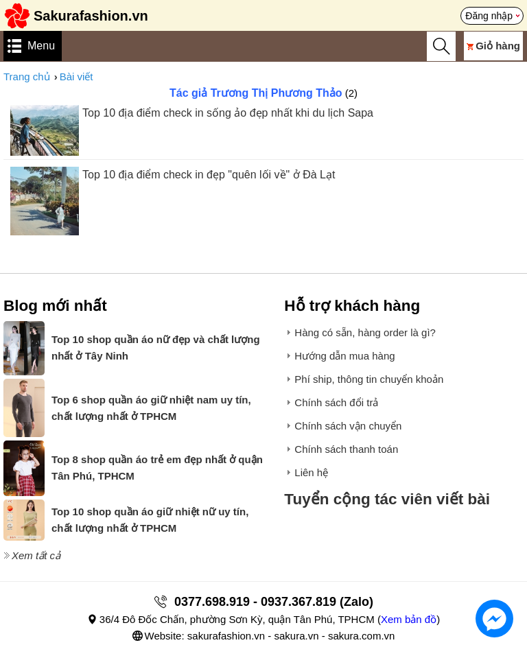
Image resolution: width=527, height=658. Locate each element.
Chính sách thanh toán (346, 449)
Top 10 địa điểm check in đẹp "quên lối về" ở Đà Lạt (208, 174)
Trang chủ (26, 76)
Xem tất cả (36, 555)
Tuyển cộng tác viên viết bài (387, 499)
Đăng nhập (489, 15)
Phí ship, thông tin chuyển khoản (368, 379)
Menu (41, 45)
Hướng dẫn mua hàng (344, 356)
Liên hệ (311, 472)
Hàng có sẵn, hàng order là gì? (365, 332)
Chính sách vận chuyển (347, 426)
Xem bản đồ (408, 619)
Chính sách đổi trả (336, 402)
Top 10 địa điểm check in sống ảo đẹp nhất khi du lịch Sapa (227, 113)
